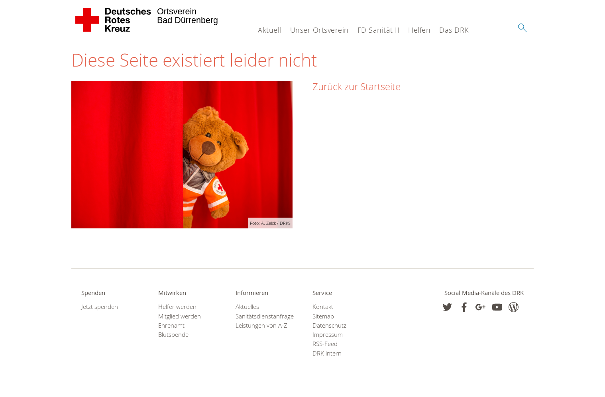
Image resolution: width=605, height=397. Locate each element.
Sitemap (323, 316)
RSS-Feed (325, 344)
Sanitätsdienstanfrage (264, 316)
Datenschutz (329, 325)
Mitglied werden (179, 316)
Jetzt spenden (99, 307)
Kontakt (322, 307)
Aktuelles (247, 307)
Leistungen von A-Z (261, 325)
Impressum (327, 334)
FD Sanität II (379, 30)
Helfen (419, 30)
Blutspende (173, 334)
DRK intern (327, 353)
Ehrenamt (171, 325)
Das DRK (454, 30)
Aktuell (269, 30)
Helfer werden (177, 307)
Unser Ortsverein (319, 30)
